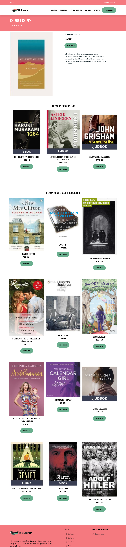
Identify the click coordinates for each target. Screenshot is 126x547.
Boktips (54, 10)
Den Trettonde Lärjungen (99, 258)
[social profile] (17, 2)
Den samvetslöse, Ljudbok (99, 157)
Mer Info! (71, 46)
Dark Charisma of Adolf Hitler (99, 499)
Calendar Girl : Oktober (63, 400)
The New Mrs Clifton (27, 254)
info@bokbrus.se (109, 2)
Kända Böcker (76, 10)
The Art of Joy (63, 335)
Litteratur (77, 34)
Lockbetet (63, 245)
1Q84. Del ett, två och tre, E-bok (26, 157)
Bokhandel (109, 10)
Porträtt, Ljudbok (99, 409)
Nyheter (96, 10)
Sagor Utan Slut (99, 337)
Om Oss (88, 10)
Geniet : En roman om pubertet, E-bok (26, 488)
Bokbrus (63, 10)
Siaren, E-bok (63, 488)
